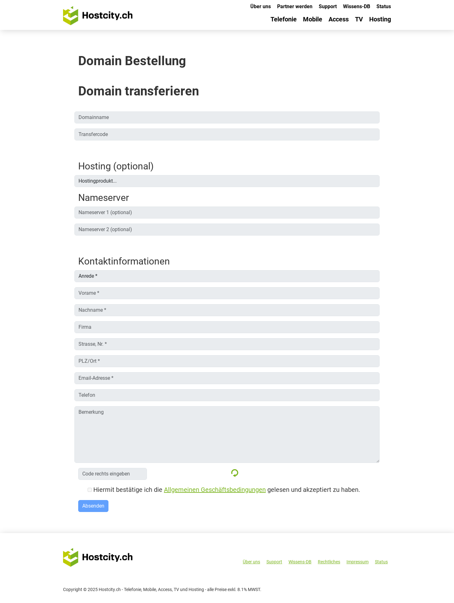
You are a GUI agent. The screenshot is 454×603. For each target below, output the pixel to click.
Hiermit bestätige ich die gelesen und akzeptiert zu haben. (224, 489)
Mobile (312, 19)
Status (383, 6)
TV (359, 19)
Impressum (357, 561)
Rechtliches (329, 561)
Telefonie (284, 19)
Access (339, 19)
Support (328, 6)
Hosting (380, 19)
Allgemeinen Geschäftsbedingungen (215, 489)
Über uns (260, 6)
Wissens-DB (356, 6)
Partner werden (294, 6)
